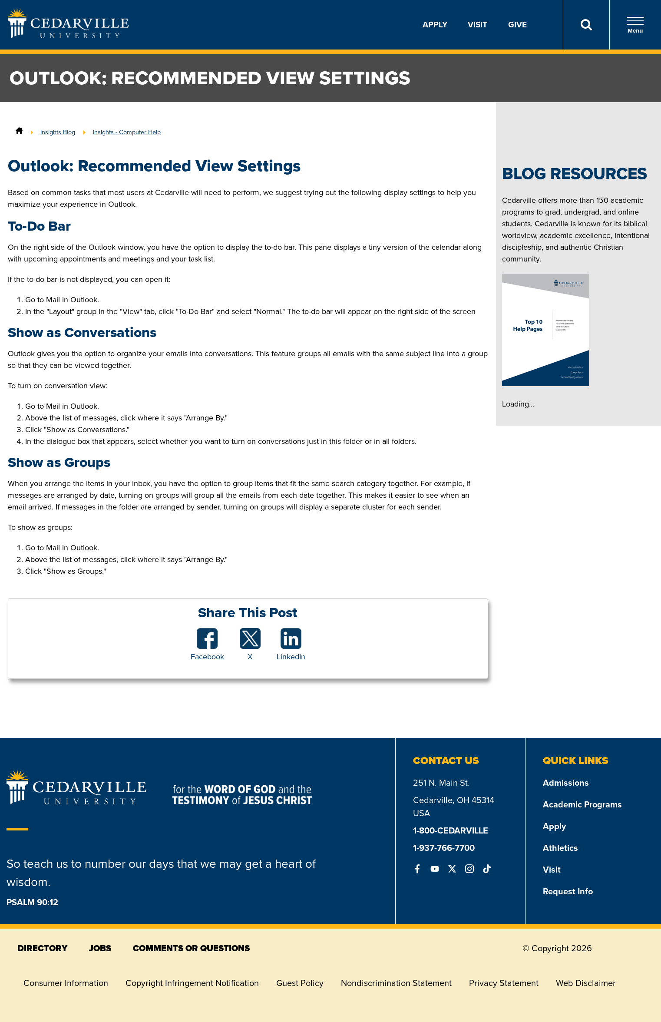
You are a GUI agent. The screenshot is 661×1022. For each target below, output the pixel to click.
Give (517, 24)
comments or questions (191, 948)
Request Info (568, 891)
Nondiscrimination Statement (396, 982)
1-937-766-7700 (444, 847)
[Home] (19, 132)
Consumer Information (65, 982)
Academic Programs (582, 804)
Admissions (566, 782)
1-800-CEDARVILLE (450, 830)
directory (42, 948)
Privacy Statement (504, 982)
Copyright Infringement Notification (192, 982)
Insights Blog (57, 132)
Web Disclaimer (586, 982)
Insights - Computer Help (127, 132)
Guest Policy (300, 982)
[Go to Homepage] (68, 35)
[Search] (586, 25)
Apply (435, 24)
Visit (477, 24)
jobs (100, 948)
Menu (635, 25)
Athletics (560, 847)
